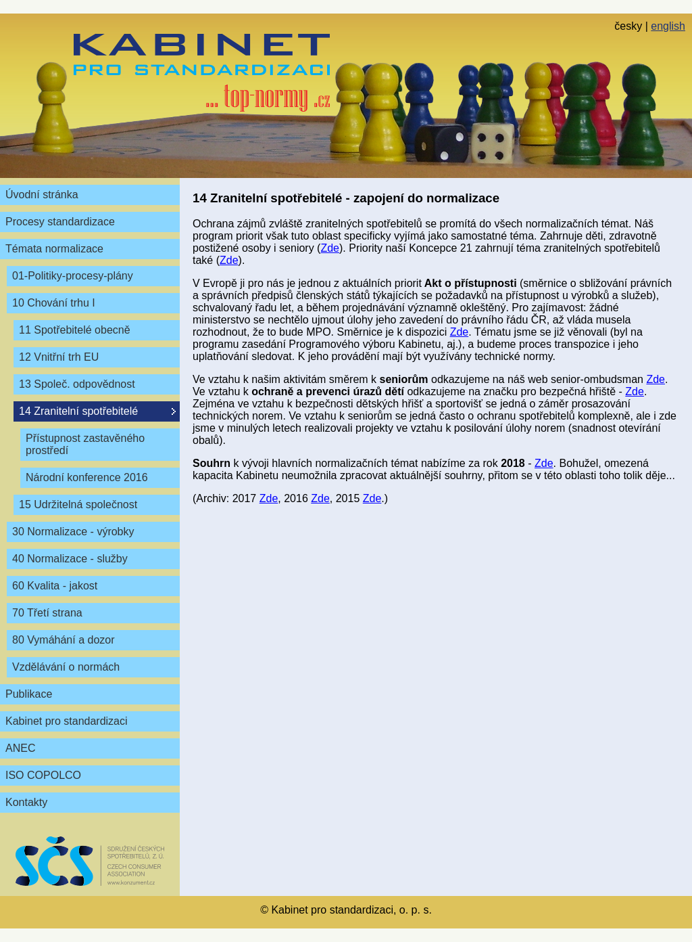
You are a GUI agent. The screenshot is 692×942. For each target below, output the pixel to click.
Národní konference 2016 (87, 477)
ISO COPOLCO (43, 775)
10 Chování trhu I (53, 303)
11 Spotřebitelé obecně (74, 330)
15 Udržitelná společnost (78, 504)
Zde (329, 248)
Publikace (28, 694)
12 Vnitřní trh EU (59, 357)
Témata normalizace (54, 248)
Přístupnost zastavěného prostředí (85, 444)
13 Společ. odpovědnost (77, 384)
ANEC (20, 748)
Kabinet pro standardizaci (66, 721)
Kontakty (26, 802)
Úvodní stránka (41, 194)
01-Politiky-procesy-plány (72, 276)
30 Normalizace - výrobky (73, 531)
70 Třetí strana (47, 613)
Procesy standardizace (60, 221)
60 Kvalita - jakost (54, 585)
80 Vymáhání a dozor (63, 640)
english (668, 26)
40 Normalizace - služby (70, 558)
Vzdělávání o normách (66, 667)
